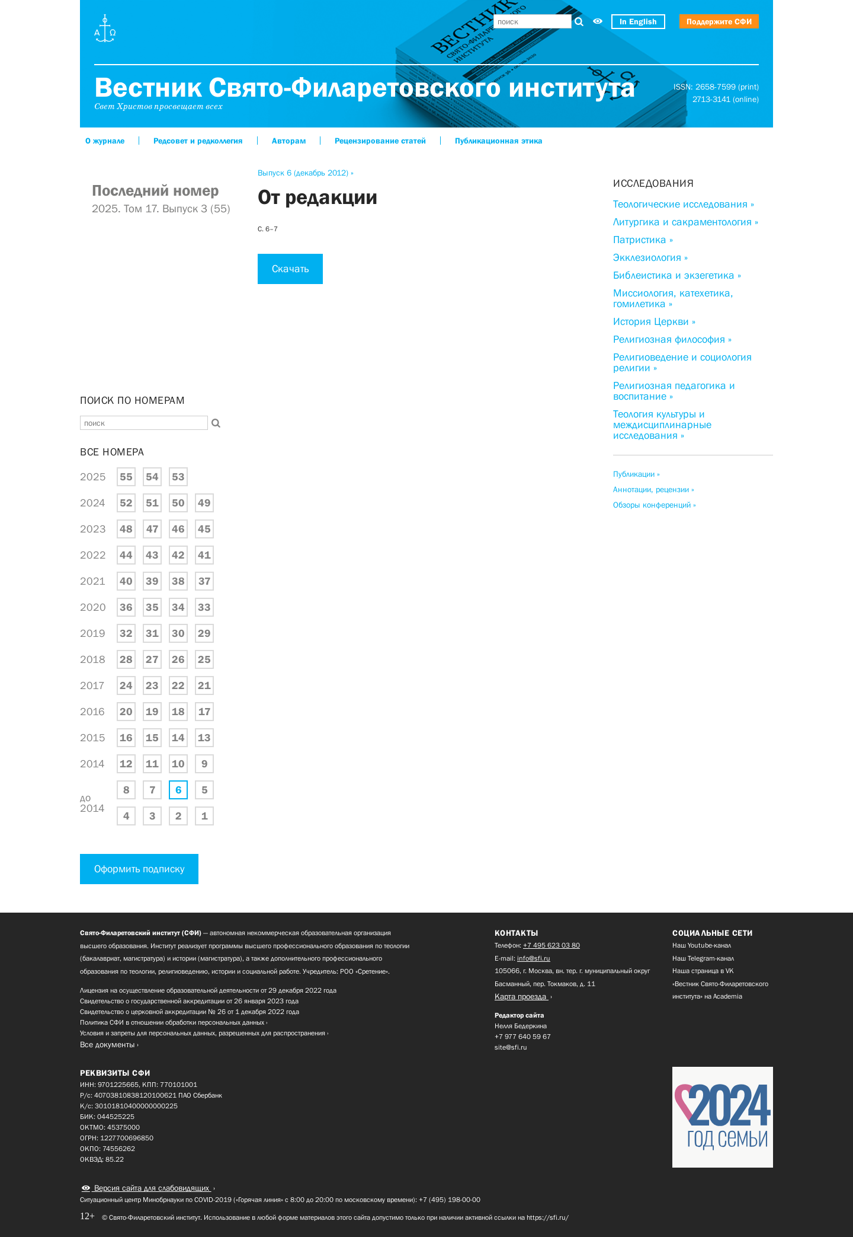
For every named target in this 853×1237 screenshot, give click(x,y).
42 (178, 555)
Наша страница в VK (703, 971)
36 (126, 607)
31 (152, 633)
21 (204, 685)
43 (152, 555)
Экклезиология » (650, 257)
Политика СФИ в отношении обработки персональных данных (172, 1022)
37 (204, 581)
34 (178, 607)
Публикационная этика (499, 140)
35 (152, 607)
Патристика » (643, 240)
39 (152, 581)
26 (178, 659)
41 (204, 555)
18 (178, 712)
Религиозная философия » (672, 339)
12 (126, 764)
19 (152, 712)
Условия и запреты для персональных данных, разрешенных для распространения (202, 1033)
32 (126, 633)
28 (126, 659)
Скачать (290, 269)
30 (178, 633)
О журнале (104, 140)
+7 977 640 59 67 (523, 1036)
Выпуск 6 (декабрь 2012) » (306, 172)
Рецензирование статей (380, 140)
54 (152, 477)
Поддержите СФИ (719, 21)
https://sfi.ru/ (548, 1217)
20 (126, 712)
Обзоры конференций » (654, 504)
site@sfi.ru (511, 1047)
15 (152, 738)
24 (126, 685)
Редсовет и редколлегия (198, 140)
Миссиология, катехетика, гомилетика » (673, 298)
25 (204, 659)
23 (152, 685)
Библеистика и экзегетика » (677, 275)
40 (126, 581)
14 (178, 738)
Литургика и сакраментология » (685, 222)
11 (152, 764)
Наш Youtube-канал (701, 945)
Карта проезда (522, 996)
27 (152, 659)
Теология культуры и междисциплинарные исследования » (662, 424)
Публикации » (636, 474)
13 (204, 738)
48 (126, 529)
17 (204, 712)
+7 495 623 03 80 (551, 945)
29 (204, 633)
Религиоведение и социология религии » (682, 362)
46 (178, 529)
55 (126, 477)
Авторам (289, 140)
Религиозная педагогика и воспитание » (674, 391)
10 (178, 764)
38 (178, 581)
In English (638, 21)
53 (178, 477)
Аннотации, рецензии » (653, 489)
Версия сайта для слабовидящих (151, 1188)
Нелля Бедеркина (521, 1026)
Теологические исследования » (683, 204)
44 (126, 555)
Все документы (107, 1044)
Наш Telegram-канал (703, 958)
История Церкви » (654, 321)
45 (204, 529)
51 (152, 503)
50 (178, 503)
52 (126, 503)
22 (178, 685)
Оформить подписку (139, 869)
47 (152, 529)
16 (126, 738)
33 (204, 607)
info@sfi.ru (533, 958)
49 (204, 503)
